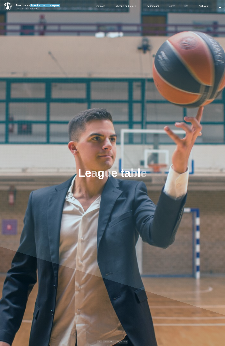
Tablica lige (108, 341)
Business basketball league (39, 6)
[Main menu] (216, 7)
